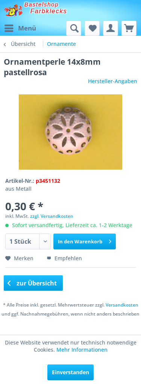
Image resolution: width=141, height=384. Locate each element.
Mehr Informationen (82, 349)
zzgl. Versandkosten (51, 216)
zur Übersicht (32, 283)
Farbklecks (48, 11)
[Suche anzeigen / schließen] (73, 28)
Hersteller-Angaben (112, 81)
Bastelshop (41, 4)
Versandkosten (122, 305)
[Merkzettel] (92, 28)
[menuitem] (20, 28)
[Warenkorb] (128, 28)
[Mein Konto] (110, 28)
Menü (20, 27)
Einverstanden (70, 372)
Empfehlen (64, 258)
